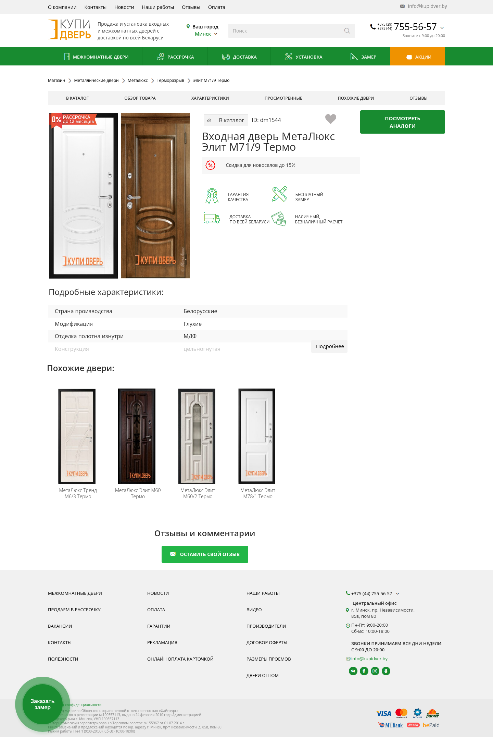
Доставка (239, 57)
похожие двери (356, 98)
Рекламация (162, 642)
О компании (62, 7)
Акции (418, 57)
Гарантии (158, 626)
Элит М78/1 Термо (257, 493)
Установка (303, 57)
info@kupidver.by (423, 6)
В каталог (77, 98)
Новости (124, 7)
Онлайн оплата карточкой (180, 659)
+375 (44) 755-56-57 (376, 593)
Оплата (216, 7)
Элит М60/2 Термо (197, 493)
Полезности (63, 659)
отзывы (418, 98)
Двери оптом (262, 675)
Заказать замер (42, 704)
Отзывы (191, 7)
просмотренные (283, 98)
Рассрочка (175, 57)
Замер (363, 57)
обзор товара (140, 98)
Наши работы (158, 7)
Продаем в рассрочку (74, 609)
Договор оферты (266, 642)
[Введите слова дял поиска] (284, 31)
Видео (254, 609)
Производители (266, 626)
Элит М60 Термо (138, 493)
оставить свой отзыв (205, 554)
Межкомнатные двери (95, 57)
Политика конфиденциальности (74, 705)
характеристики (210, 98)
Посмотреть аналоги (402, 122)
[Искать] (347, 31)
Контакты (96, 7)
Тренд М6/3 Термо (78, 493)
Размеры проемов (268, 659)
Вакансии (60, 626)
